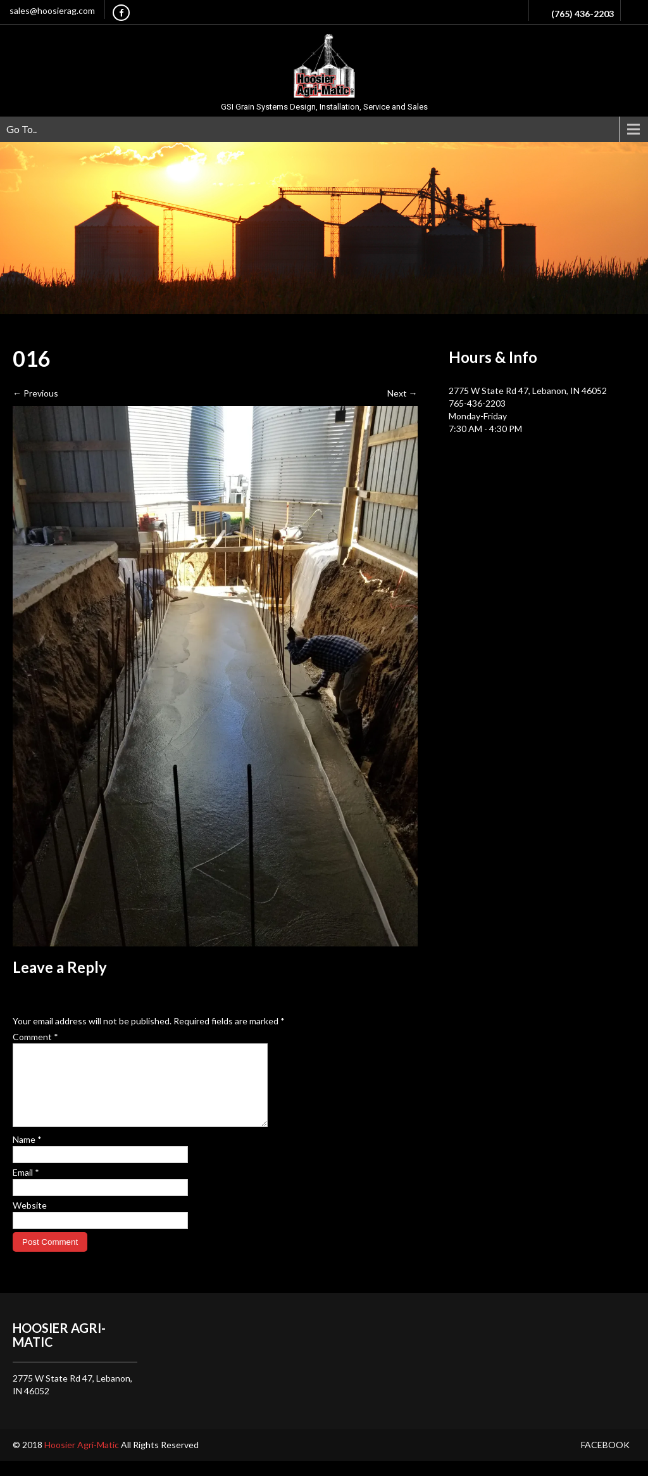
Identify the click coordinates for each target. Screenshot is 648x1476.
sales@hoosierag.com (52, 10)
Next (402, 393)
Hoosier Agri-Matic (82, 1459)
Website (30, 1220)
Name (27, 1154)
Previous (35, 393)
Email (26, 1187)
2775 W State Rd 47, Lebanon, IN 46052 (528, 390)
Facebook (605, 1459)
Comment (35, 1036)
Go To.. (21, 129)
